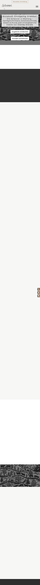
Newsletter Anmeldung (20, 1)
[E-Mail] (38, 292)
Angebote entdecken (20, 32)
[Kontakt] (38, 295)
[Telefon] (38, 289)
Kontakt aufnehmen (20, 38)
